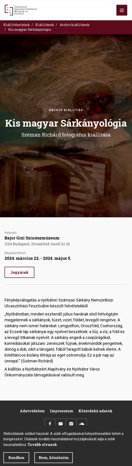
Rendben (16, 460)
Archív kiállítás (66, 110)
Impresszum (61, 410)
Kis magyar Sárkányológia (29, 29)
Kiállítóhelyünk (16, 25)
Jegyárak (19, 272)
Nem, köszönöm (54, 460)
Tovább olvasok (42, 447)
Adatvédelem (32, 410)
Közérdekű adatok (95, 410)
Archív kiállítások (75, 25)
